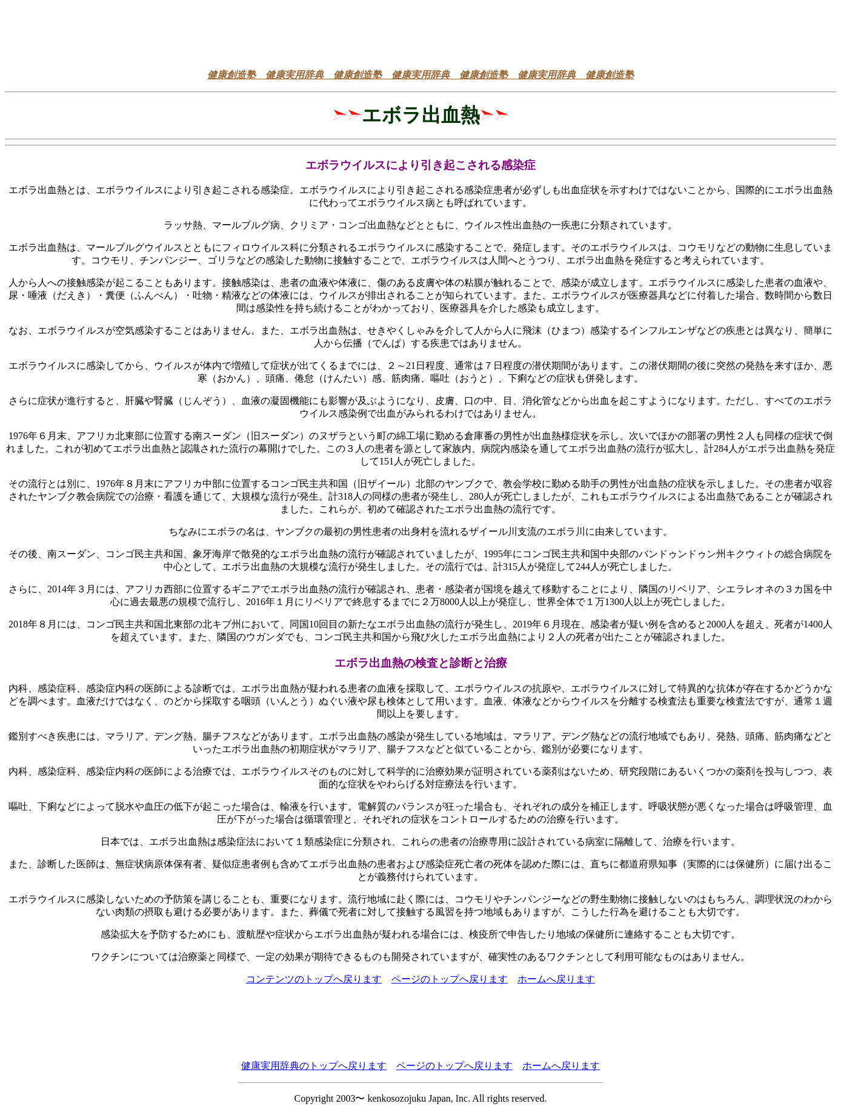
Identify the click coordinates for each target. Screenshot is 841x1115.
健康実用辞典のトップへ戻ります (314, 1065)
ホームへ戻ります (556, 979)
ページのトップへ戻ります (449, 979)
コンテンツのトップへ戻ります (314, 979)
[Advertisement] (420, 32)
